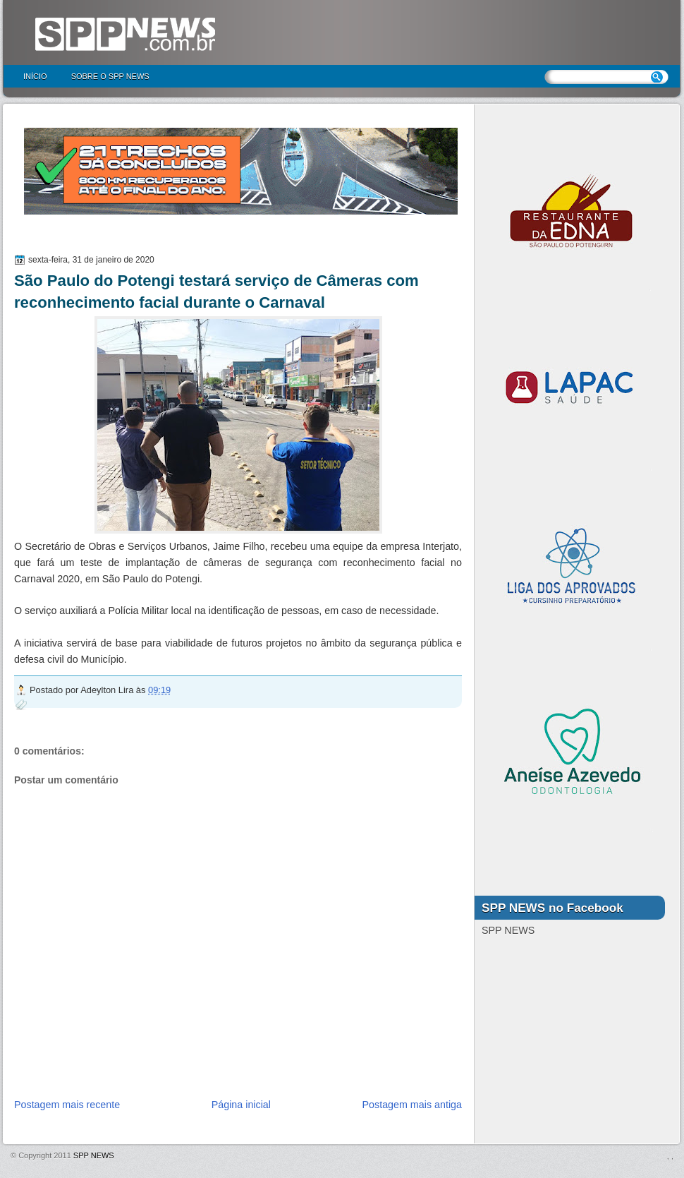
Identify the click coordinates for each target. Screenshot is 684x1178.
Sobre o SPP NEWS (110, 76)
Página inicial (241, 1104)
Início (35, 76)
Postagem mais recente (67, 1104)
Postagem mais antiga (412, 1104)
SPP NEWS (93, 1155)
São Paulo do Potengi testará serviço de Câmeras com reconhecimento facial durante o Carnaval (216, 291)
